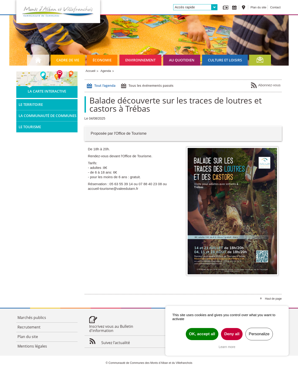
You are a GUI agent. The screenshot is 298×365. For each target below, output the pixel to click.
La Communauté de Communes (47, 115)
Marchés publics (31, 317)
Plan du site (258, 7)
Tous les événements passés (146, 86)
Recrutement (29, 327)
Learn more (227, 347)
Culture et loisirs (225, 60)
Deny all (231, 334)
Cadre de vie (67, 60)
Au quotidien (181, 60)
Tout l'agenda (100, 86)
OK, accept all (202, 334)
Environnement (140, 60)
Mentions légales (32, 346)
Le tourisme (30, 126)
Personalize (259, 334)
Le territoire (31, 104)
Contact (275, 7)
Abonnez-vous (266, 85)
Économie (102, 60)
